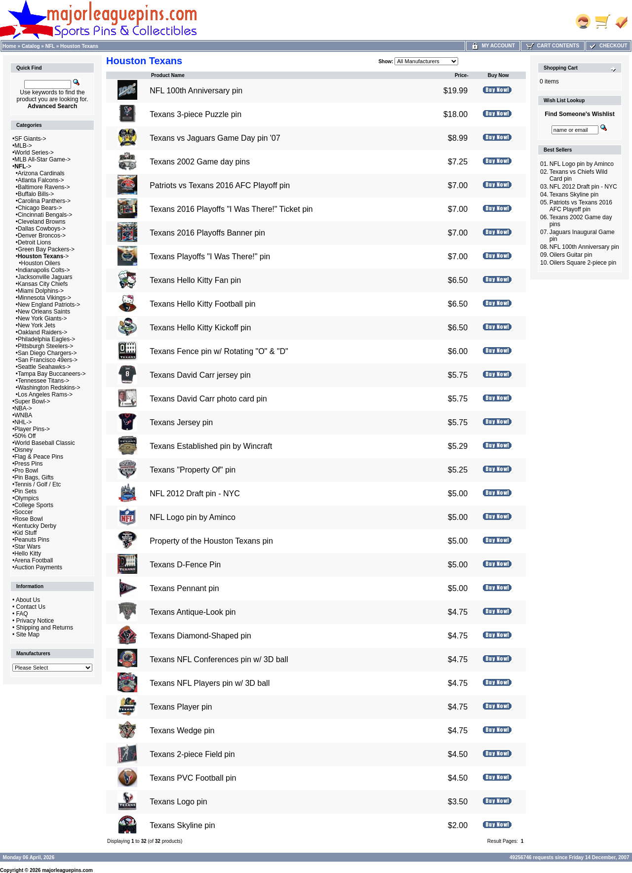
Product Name (168, 75)
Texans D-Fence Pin (185, 564)
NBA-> (23, 408)
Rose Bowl (28, 519)
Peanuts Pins (31, 539)
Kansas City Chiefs (43, 283)
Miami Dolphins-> (41, 290)
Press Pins (28, 463)
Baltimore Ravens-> (44, 187)
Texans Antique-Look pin (193, 612)
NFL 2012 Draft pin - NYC (195, 493)
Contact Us (30, 606)
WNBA (23, 415)
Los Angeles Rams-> (45, 394)
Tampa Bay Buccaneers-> (52, 373)
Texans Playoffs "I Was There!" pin (210, 256)
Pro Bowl (26, 470)
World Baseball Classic (44, 442)
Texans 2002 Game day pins (200, 162)
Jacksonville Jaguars (45, 277)
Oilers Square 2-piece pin (583, 262)
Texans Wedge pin (182, 730)
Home (9, 46)
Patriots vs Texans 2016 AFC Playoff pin (220, 185)
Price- (462, 75)
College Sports (33, 505)
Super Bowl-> (32, 401)
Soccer (23, 512)
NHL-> (23, 422)
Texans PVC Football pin (193, 778)
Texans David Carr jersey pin (200, 375)
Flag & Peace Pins (38, 456)
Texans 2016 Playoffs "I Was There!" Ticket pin (231, 209)
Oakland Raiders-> (42, 332)
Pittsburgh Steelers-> (45, 346)
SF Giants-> (30, 138)
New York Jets (36, 325)
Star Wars (27, 546)
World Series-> (33, 152)
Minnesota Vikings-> (44, 297)
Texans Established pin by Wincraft (211, 446)
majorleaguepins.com (67, 870)
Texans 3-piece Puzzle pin (195, 114)
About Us (28, 599)
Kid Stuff (25, 532)
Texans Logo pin (178, 801)
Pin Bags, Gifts (33, 477)
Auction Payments (38, 567)
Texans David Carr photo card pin (208, 399)
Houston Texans (79, 46)
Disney (23, 449)
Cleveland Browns (42, 221)
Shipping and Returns (44, 627)
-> (22, 166)
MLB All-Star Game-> (42, 159)
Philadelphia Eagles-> (46, 339)
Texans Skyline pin (182, 825)
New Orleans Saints (44, 311)
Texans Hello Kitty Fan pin (195, 280)
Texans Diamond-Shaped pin (200, 636)
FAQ (22, 613)
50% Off (25, 436)
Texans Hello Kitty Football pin (202, 304)
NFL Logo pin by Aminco (193, 517)
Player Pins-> (32, 429)
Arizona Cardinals (41, 173)
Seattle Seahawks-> (44, 366)
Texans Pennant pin (184, 588)
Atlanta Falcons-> (41, 180)
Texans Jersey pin (181, 422)
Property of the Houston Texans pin (211, 541)
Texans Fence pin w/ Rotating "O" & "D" (219, 351)
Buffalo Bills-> (36, 194)
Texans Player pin (181, 707)
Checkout (608, 45)
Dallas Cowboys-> (42, 228)
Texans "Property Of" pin (193, 470)
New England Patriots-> (49, 304)
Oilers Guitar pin (571, 254)
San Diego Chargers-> (47, 353)
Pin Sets (25, 491)
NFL (50, 46)
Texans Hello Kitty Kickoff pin (200, 327)
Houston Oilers (40, 263)
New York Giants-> (42, 318)
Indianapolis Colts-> (44, 270)
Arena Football (33, 560)
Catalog (31, 46)
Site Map (28, 634)
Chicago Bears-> (40, 207)
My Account (493, 45)
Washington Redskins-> (49, 387)
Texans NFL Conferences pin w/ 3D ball (219, 659)
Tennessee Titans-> (43, 380)
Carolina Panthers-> (44, 201)
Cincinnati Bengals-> (45, 214)
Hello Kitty (27, 553)
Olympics (26, 498)
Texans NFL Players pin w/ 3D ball (210, 683)
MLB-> (23, 145)
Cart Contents (552, 45)
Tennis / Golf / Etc (37, 484)
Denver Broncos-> (42, 235)
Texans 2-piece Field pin (192, 754)
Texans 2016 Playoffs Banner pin (207, 233)
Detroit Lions (34, 242)
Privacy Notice (35, 620)
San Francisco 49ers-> (48, 360)
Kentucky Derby (35, 525)
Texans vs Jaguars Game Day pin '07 (215, 138)
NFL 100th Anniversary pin (196, 90)
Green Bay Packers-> (46, 249)
